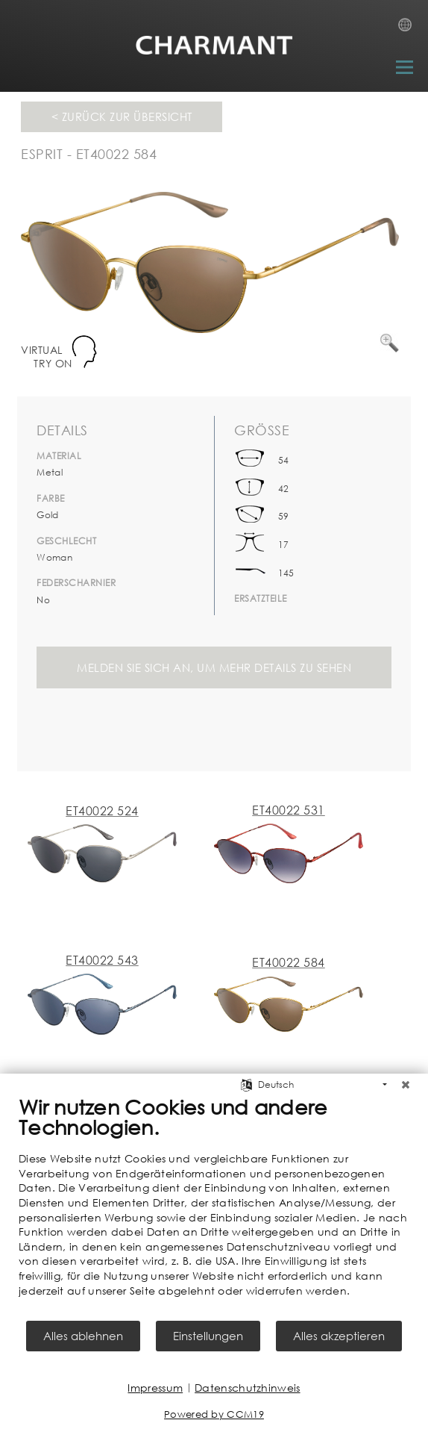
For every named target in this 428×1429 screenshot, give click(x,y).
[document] (214, 1206)
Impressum (155, 1387)
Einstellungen (208, 1335)
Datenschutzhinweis (247, 1387)
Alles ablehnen (83, 1335)
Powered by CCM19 (214, 1414)
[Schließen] (405, 1085)
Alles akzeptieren (339, 1335)
